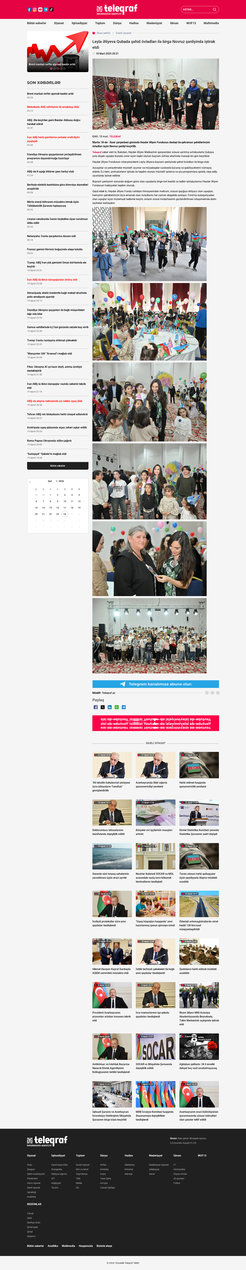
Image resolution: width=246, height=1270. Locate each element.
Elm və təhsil (82, 1169)
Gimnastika (179, 1169)
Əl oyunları (179, 1178)
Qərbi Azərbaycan (36, 1174)
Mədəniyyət (154, 23)
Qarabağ (31, 1192)
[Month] (52, 481)
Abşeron (31, 1236)
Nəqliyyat (56, 1183)
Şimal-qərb (32, 1227)
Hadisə (134, 23)
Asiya (103, 1174)
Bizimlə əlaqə (104, 1245)
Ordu (29, 1164)
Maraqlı (128, 1174)
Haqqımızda (86, 1245)
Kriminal (129, 1169)
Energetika (56, 1169)
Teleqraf (96, 152)
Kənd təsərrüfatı (59, 1164)
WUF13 (191, 23)
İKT (53, 1178)
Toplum (100, 23)
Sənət (152, 1174)
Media (79, 1183)
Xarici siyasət (33, 1183)
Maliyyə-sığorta (59, 1174)
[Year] (63, 481)
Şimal (30, 1231)
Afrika (103, 1164)
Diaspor (31, 1169)
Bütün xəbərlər (36, 23)
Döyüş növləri (180, 1174)
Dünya (117, 23)
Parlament (32, 1178)
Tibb (78, 1178)
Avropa (104, 1183)
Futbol (177, 1183)
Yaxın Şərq (105, 1178)
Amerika (104, 1169)
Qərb (29, 1218)
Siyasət (59, 23)
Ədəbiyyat (154, 1169)
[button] (51, 69)
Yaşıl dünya (81, 1174)
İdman (174, 23)
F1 (175, 1164)
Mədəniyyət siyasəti (159, 1164)
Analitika (31, 1196)
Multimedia (211, 23)
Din (77, 1187)
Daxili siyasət (33, 1187)
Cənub (30, 1213)
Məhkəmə (130, 1164)
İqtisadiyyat (79, 23)
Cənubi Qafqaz (107, 1187)
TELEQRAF (115, 136)
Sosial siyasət (83, 1164)
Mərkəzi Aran (33, 1222)
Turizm (54, 1187)
